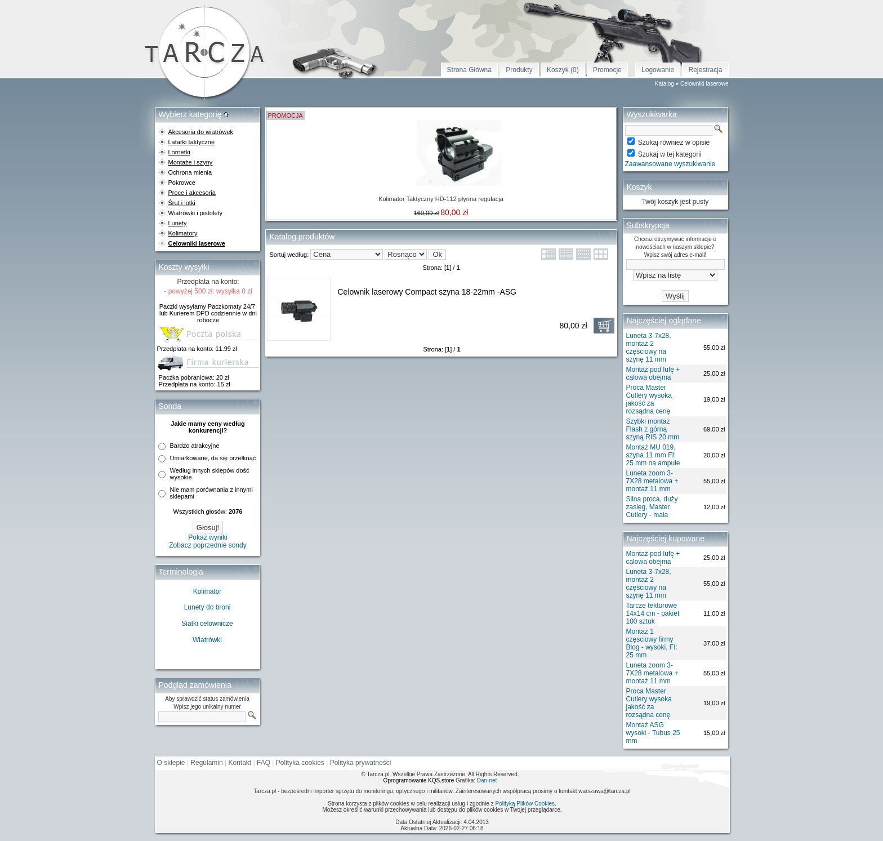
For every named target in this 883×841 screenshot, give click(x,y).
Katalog (664, 84)
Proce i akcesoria (192, 192)
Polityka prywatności (360, 763)
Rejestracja (705, 70)
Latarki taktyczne (191, 142)
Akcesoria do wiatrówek (201, 131)
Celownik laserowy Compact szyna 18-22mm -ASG (427, 291)
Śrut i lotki (181, 202)
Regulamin (206, 763)
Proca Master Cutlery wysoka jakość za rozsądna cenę (649, 399)
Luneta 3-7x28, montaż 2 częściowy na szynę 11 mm (648, 347)
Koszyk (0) (563, 70)
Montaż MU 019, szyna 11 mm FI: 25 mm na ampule (653, 455)
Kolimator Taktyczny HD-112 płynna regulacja (440, 198)
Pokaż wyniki (207, 537)
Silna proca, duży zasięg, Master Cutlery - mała (652, 507)
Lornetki (179, 152)
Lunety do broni (207, 607)
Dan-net (487, 780)
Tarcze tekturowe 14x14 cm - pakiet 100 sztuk (653, 613)
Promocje (607, 70)
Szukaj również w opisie (674, 142)
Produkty (519, 70)
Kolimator (207, 591)
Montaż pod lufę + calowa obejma (653, 373)
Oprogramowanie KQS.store (418, 780)
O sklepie (171, 763)
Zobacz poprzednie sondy (207, 545)
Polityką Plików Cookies (525, 803)
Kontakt (240, 763)
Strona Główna (469, 70)
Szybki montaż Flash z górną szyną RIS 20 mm (653, 429)
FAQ (263, 763)
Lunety (177, 223)
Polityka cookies (300, 763)
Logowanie (657, 70)
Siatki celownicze (207, 624)
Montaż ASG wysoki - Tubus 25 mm (653, 733)
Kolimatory (183, 233)
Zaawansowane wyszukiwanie (670, 164)
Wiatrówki (207, 640)
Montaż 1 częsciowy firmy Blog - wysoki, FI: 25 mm (651, 643)
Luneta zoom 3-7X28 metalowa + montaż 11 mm (652, 481)
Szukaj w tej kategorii (670, 154)
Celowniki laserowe (704, 84)
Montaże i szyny (190, 162)
